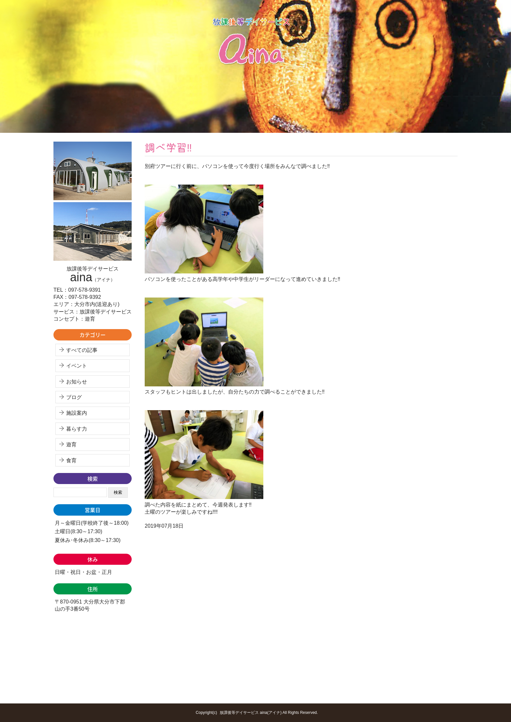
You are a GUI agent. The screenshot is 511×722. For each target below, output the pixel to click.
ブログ (74, 397)
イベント (76, 365)
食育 (71, 460)
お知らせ (76, 381)
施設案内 (76, 413)
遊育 (71, 444)
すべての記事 (81, 350)
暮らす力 (76, 429)
